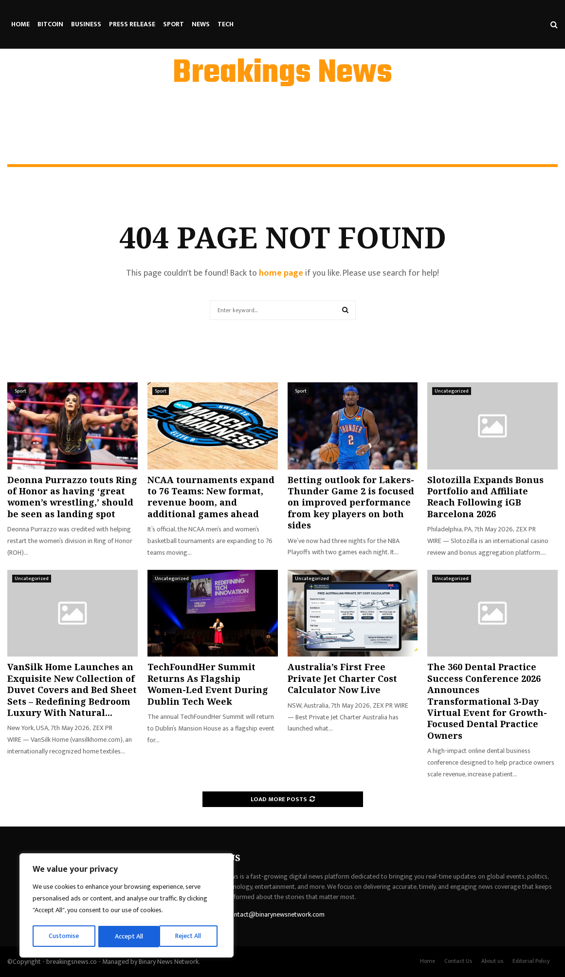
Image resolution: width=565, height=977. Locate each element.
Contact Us (458, 961)
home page (281, 273)
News (201, 24)
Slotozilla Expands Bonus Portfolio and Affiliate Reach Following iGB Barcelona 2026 (485, 497)
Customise (64, 936)
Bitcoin (50, 24)
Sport (173, 24)
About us (492, 961)
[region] (126, 906)
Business (86, 24)
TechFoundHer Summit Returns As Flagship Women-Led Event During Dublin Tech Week (207, 684)
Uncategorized (452, 391)
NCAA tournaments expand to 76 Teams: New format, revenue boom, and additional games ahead (210, 497)
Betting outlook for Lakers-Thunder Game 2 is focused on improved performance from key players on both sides (351, 502)
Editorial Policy (531, 961)
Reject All (128, 936)
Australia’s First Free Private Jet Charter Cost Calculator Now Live (342, 678)
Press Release (132, 24)
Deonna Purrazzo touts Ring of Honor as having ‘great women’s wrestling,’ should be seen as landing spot (72, 497)
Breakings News (282, 73)
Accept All (190, 936)
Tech (226, 24)
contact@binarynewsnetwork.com (276, 914)
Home (20, 24)
